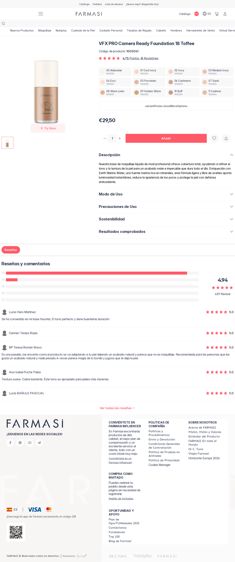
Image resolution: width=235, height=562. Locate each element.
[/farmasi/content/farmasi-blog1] (120, 534)
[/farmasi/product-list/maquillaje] (45, 24)
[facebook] (10, 435)
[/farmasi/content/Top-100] (114, 529)
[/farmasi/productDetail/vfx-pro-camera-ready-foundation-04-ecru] (115, 74)
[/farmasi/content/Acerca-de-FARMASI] (202, 420)
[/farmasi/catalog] (84, 4)
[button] (166, 98)
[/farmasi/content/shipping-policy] (162, 432)
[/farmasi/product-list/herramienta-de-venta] (200, 24)
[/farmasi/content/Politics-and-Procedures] (165, 426)
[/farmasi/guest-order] (121, 491)
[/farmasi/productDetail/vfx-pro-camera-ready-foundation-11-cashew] (217, 85)
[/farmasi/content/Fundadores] (117, 525)
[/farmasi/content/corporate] (205, 436)
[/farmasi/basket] (217, 14)
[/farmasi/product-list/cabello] (161, 24)
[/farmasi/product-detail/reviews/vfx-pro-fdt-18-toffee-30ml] (117, 401)
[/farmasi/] (21, 14)
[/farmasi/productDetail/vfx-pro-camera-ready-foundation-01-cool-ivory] (149, 64)
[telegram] (39, 435)
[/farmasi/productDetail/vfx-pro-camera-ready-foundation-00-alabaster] (115, 64)
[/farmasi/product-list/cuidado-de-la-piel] (83, 24)
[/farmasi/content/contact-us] (118, 521)
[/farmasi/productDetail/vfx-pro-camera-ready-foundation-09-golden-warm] (149, 85)
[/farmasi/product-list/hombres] (176, 24)
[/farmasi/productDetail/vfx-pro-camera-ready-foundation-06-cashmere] (183, 74)
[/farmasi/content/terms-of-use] (165, 438)
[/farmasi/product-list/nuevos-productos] (22, 24)
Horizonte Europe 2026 (204, 451)
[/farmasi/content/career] (198, 446)
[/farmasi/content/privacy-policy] (164, 453)
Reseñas (10, 243)
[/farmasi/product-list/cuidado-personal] (111, 24)
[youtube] (29, 435)
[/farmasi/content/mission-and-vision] (204, 425)
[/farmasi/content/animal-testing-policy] (165, 447)
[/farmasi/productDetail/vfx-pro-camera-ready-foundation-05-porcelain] (149, 74)
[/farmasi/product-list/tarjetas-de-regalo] (139, 24)
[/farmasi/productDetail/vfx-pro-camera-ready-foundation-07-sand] (217, 74)
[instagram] (20, 435)
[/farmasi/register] (97, 4)
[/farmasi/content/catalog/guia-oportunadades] (125, 514)
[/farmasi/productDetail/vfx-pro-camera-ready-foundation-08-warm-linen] (115, 85)
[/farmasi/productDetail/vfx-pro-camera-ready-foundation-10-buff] (183, 85)
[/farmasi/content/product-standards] (204, 429)
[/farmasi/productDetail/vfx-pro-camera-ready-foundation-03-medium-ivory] (217, 64)
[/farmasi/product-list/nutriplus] (61, 24)
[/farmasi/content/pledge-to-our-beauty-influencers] (195, 442)
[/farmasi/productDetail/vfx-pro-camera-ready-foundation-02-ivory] (183, 64)
